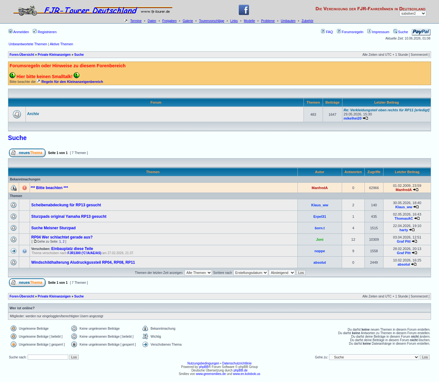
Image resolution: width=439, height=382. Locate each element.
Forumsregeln (350, 32)
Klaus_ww (319, 205)
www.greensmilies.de (211, 374)
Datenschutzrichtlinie (237, 363)
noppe (319, 251)
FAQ (327, 32)
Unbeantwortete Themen (28, 44)
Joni (320, 239)
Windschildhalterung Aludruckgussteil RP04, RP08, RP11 (83, 262)
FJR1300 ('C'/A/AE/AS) (84, 253)
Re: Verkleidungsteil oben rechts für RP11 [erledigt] (386, 110)
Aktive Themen (61, 44)
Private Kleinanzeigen (54, 54)
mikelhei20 (353, 118)
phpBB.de (241, 370)
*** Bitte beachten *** (49, 188)
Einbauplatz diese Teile (72, 248)
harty (403, 230)
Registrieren (44, 32)
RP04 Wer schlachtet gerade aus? (62, 237)
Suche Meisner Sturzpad (53, 228)
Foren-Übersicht (22, 54)
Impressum (378, 32)
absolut (319, 262)
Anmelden (19, 32)
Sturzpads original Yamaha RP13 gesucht (68, 216)
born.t (320, 228)
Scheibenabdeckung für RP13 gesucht (66, 205)
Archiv (33, 114)
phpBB (204, 367)
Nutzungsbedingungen (203, 363)
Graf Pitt (404, 241)
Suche (400, 32)
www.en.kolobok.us (246, 374)
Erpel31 (319, 216)
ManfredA (320, 188)
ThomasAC (403, 218)
